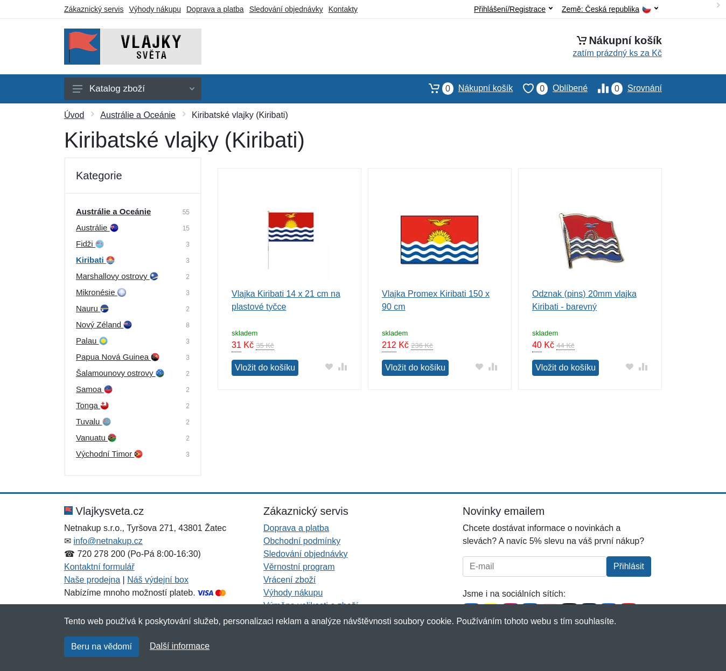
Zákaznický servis (93, 9)
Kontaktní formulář (99, 566)
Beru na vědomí (101, 646)
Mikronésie (101, 292)
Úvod (74, 115)
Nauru (92, 308)
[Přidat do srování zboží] (343, 366)
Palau (92, 340)
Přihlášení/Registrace (513, 9)
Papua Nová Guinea (117, 356)
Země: (610, 9)
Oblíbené (550, 88)
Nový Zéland (104, 324)
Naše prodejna (92, 579)
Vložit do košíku (265, 367)
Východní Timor (109, 453)
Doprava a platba (215, 9)
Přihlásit (628, 566)
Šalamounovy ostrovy (120, 373)
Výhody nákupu (155, 9)
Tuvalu (93, 421)
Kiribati (95, 259)
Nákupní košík (465, 88)
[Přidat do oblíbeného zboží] (329, 366)
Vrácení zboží (289, 579)
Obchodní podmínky (301, 541)
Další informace (180, 646)
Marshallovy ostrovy (117, 276)
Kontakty (343, 9)
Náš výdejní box (158, 579)
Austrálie (97, 227)
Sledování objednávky (286, 9)
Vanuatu (96, 437)
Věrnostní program (299, 566)
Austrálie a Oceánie (138, 115)
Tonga (92, 405)
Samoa (94, 389)
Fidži (90, 243)
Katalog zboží (133, 88)
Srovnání (625, 88)
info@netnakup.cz (107, 541)
